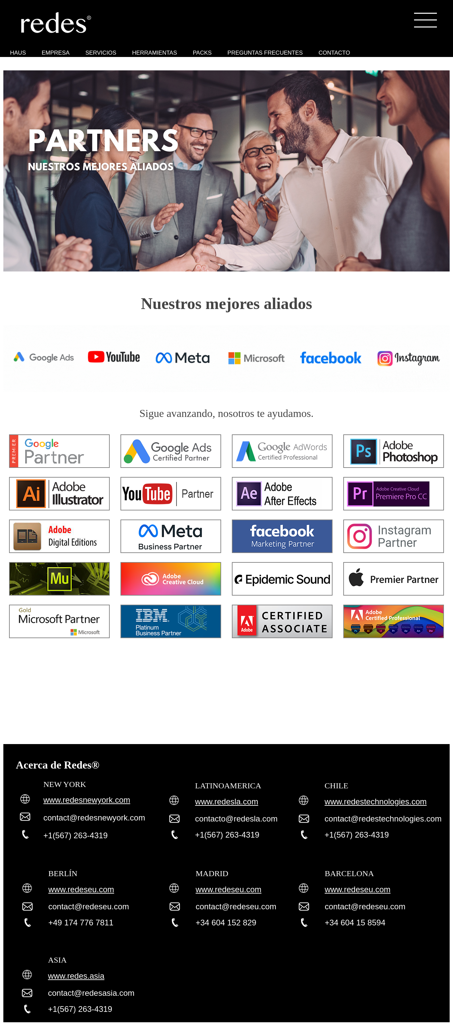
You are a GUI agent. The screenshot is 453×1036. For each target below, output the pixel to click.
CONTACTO (334, 53)
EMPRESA (55, 53)
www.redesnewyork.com (86, 799)
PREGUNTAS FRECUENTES (265, 53)
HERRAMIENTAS (154, 53)
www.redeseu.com (81, 889)
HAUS (18, 53)
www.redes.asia (76, 975)
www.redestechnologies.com (375, 801)
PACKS (202, 53)
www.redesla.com (226, 801)
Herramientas (9, 67)
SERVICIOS (100, 53)
